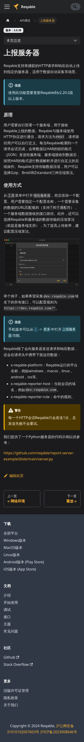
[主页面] (8, 20)
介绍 (7, 595)
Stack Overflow (18, 664)
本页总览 (13, 40)
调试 (7, 609)
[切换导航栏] (7, 6)
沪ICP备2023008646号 (58, 731)
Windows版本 (15, 540)
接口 (7, 616)
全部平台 (11, 533)
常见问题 (11, 631)
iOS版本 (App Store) (20, 569)
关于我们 (11, 704)
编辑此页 (14, 475)
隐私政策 (11, 697)
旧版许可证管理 (16, 690)
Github (11, 657)
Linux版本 (12, 554)
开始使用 (11, 602)
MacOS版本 (13, 547)
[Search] (75, 6)
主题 (7, 624)
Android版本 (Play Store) (24, 561)
